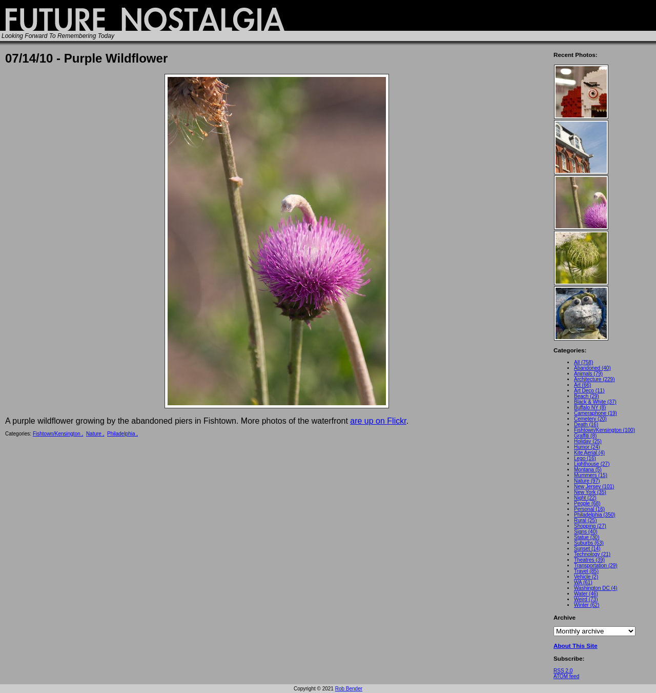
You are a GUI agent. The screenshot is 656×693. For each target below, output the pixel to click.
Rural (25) (585, 520)
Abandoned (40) (592, 368)
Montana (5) (588, 469)
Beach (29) (586, 396)
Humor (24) (587, 447)
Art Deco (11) (589, 390)
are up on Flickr (378, 421)
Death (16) (586, 424)
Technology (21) (592, 554)
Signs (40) (586, 531)
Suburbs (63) (589, 543)
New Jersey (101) (594, 486)
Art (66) (582, 385)
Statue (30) (586, 537)
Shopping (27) (590, 526)
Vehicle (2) (586, 577)
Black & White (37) (595, 402)
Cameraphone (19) (595, 413)
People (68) (587, 503)
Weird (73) (586, 599)
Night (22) (585, 498)
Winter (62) (586, 605)
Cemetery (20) (590, 419)
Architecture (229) (594, 379)
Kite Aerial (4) (589, 453)
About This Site (576, 645)
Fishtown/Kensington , (58, 434)
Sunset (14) (587, 548)
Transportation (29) (596, 565)
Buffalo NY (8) (590, 407)
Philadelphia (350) (595, 515)
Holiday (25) (588, 441)
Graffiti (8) (585, 436)
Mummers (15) (590, 475)
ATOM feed (566, 676)
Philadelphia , (122, 434)
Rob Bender (348, 688)
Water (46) (586, 594)
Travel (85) (586, 571)
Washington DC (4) (596, 588)
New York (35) (590, 492)
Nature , (95, 434)
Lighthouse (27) (592, 464)
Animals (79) (588, 374)
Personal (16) (589, 509)
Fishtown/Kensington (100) (604, 430)
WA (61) (583, 582)
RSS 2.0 (563, 671)
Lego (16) (585, 458)
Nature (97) (587, 481)
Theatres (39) (589, 560)
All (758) (583, 362)
